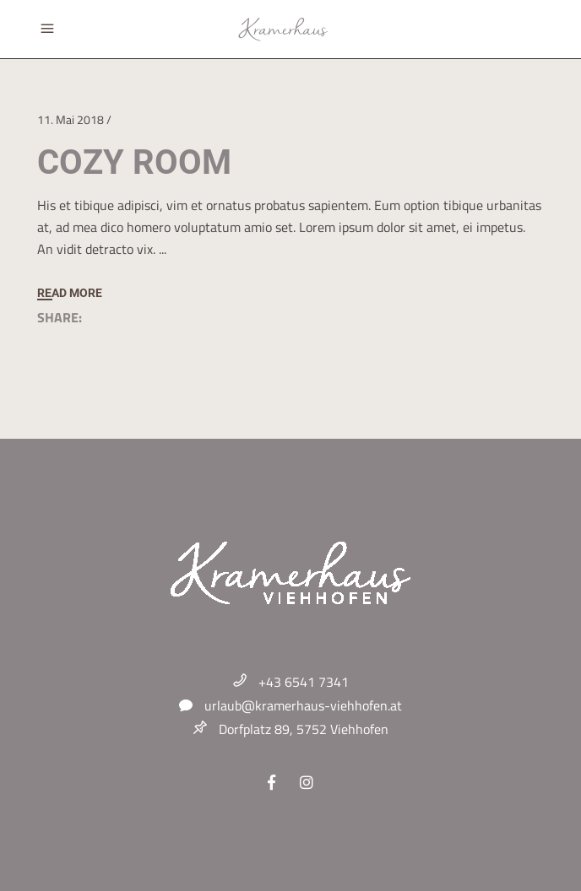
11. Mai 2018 (70, 119)
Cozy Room (134, 162)
